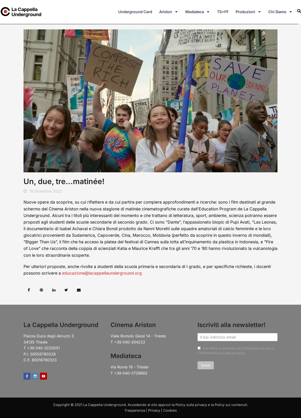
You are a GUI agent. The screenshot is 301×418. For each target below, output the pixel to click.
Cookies (170, 410)
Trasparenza (134, 410)
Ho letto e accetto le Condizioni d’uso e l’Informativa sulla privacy (236, 350)
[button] (29, 290)
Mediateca (197, 12)
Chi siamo (280, 12)
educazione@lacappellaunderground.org (102, 273)
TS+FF (223, 11)
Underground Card (135, 11)
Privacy (154, 410)
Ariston (168, 12)
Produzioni (248, 12)
